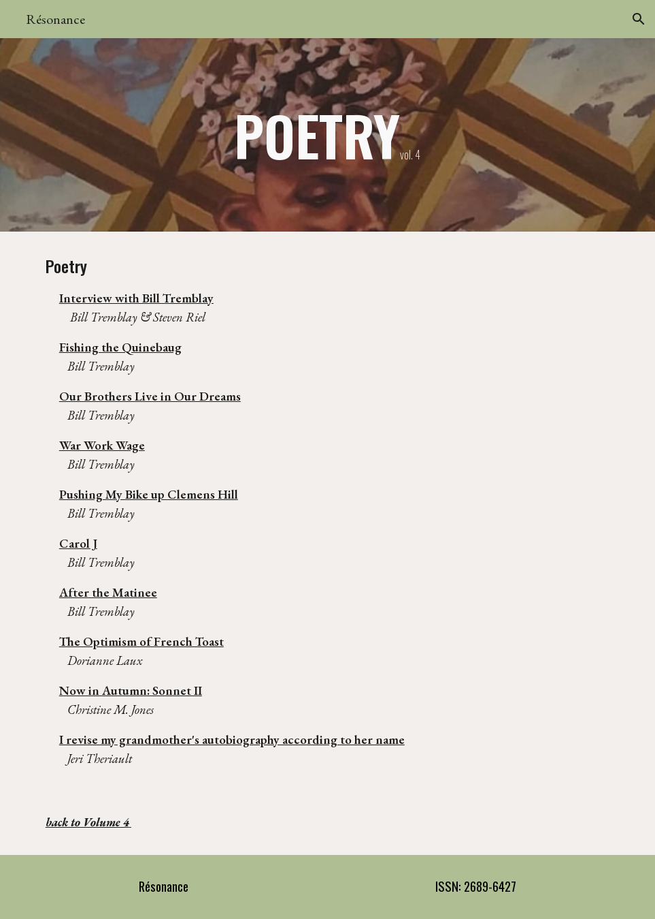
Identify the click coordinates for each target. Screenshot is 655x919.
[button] (638, 19)
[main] (327, 135)
